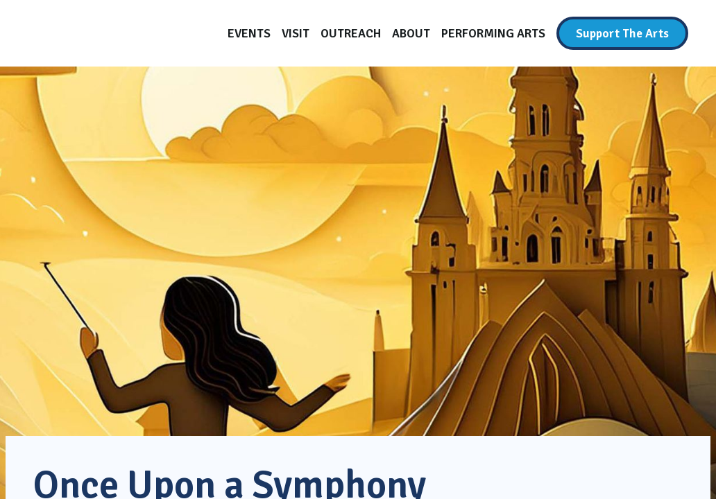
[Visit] (295, 33)
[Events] (249, 33)
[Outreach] (350, 33)
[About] (411, 33)
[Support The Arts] (622, 33)
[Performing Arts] (493, 33)
